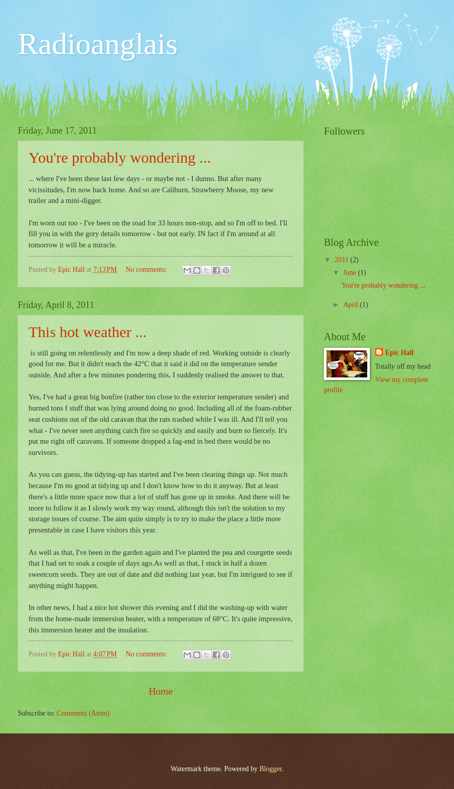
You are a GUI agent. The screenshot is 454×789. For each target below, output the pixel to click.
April (351, 305)
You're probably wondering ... (120, 157)
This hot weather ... (88, 331)
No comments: (146, 269)
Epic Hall (399, 353)
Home (160, 691)
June (350, 272)
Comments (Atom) (83, 713)
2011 (342, 260)
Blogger (270, 769)
